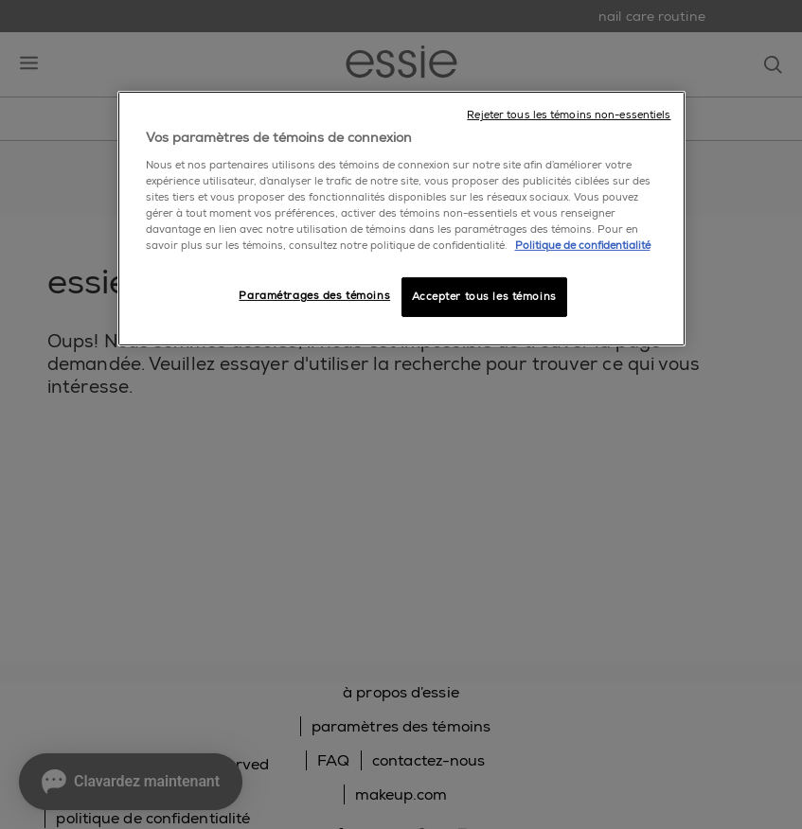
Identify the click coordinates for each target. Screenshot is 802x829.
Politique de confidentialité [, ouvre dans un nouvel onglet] (583, 245)
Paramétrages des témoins (314, 296)
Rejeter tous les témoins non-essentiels (568, 115)
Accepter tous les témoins (484, 297)
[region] (401, 218)
